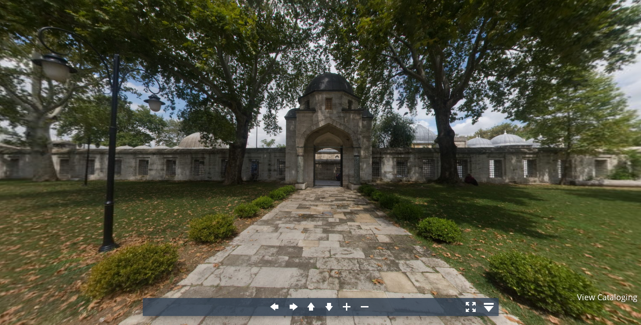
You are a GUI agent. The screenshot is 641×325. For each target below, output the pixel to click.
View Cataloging (607, 297)
